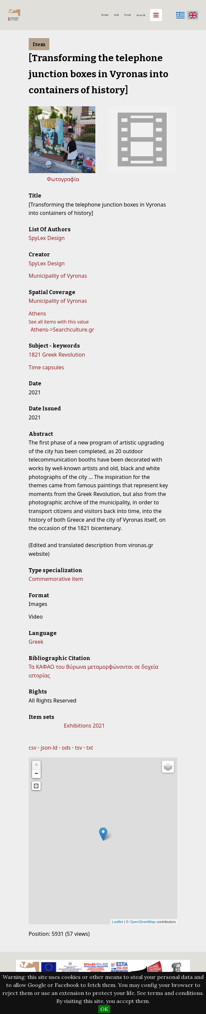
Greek (36, 641)
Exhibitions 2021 (84, 725)
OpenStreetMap (143, 922)
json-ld (49, 747)
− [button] (36, 774)
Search (140, 15)
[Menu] (156, 15)
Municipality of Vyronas (58, 275)
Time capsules (46, 367)
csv (32, 747)
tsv (78, 747)
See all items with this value (59, 322)
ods (66, 747)
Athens (37, 313)
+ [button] (36, 765)
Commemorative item (56, 579)
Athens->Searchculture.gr (62, 329)
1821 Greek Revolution (57, 354)
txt (89, 747)
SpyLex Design (47, 238)
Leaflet (117, 922)
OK (104, 1009)
